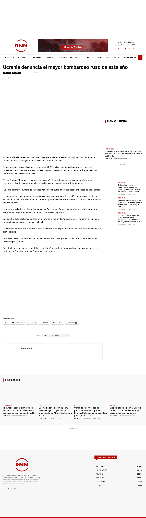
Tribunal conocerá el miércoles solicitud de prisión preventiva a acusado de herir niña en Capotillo (130, 188)
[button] (140, 57)
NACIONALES (109, 149)
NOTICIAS (16, 73)
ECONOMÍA (122, 198)
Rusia (66, 335)
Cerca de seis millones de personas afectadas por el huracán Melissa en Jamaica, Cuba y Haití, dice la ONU (90, 412)
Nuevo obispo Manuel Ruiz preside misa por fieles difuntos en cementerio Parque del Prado (123, 153)
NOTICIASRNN (56, 335)
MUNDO (7, 73)
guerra (46, 335)
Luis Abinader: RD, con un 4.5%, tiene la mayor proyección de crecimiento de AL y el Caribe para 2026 (129, 218)
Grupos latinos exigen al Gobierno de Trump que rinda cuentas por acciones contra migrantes (126, 410)
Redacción (13, 78)
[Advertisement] (73, 17)
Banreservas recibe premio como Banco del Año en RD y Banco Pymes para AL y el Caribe (130, 203)
